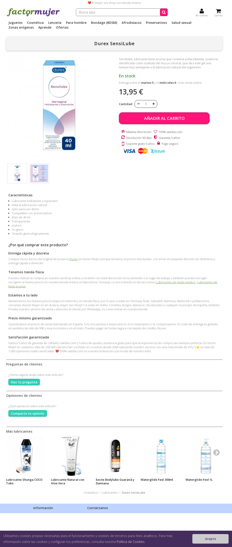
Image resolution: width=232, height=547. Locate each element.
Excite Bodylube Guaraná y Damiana (115, 481)
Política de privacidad (47, 521)
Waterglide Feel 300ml (157, 480)
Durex (74, 259)
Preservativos (156, 23)
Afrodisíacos (131, 23)
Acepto (210, 539)
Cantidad (125, 104)
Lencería (54, 23)
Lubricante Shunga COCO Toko (24, 481)
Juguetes (15, 23)
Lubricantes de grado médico (176, 282)
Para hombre (76, 23)
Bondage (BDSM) (104, 23)
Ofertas (62, 27)
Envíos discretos (44, 515)
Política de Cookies (131, 542)
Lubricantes (110, 492)
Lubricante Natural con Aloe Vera (67, 481)
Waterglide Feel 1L (199, 480)
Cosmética (35, 23)
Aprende (44, 27)
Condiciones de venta (48, 527)
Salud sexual (181, 23)
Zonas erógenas (21, 27)
